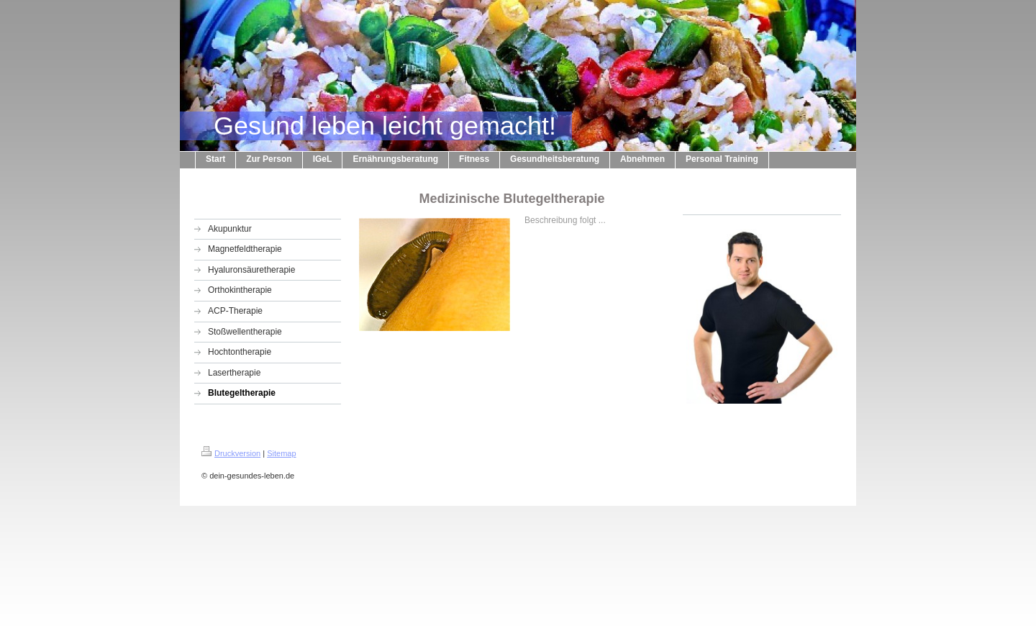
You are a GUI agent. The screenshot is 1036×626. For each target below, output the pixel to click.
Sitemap (281, 453)
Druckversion (230, 453)
